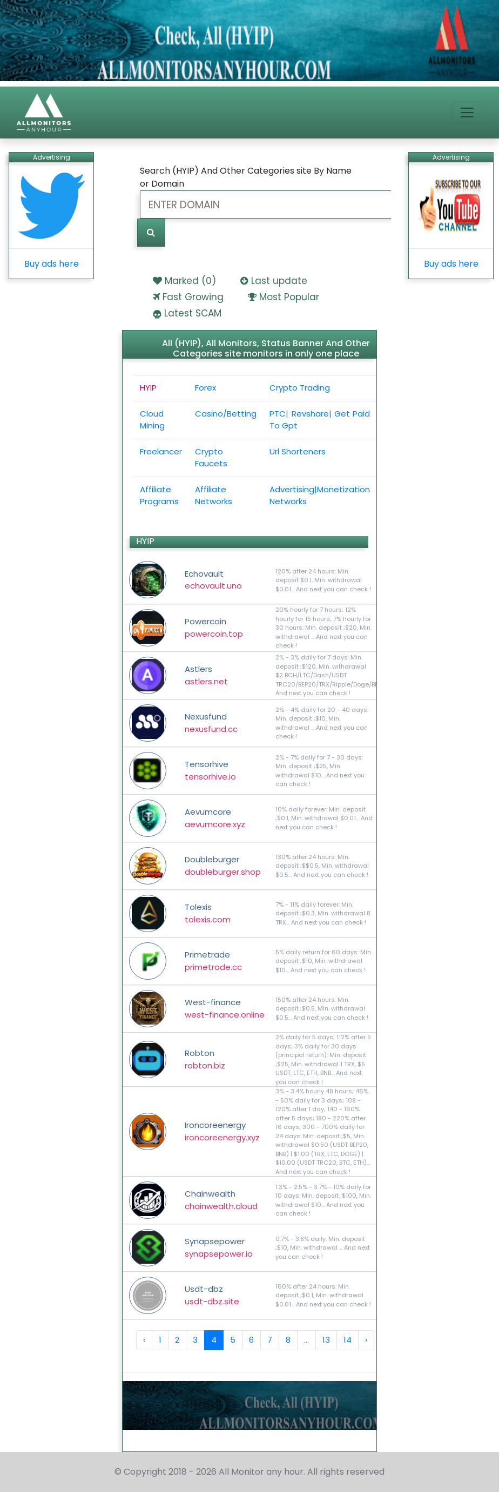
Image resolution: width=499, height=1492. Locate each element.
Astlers (206, 675)
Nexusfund (211, 723)
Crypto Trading (299, 387)
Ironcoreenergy (222, 1131)
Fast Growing (193, 297)
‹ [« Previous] (144, 1339)
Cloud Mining (152, 420)
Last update (279, 280)
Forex (205, 387)
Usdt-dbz (212, 1295)
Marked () (190, 280)
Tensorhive (210, 770)
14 (347, 1339)
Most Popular (289, 297)
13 (326, 1339)
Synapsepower (219, 1247)
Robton (205, 1059)
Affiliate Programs (159, 495)
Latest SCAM (192, 313)
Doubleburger (223, 865)
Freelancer (161, 451)
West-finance (225, 1008)
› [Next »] (366, 1339)
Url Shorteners (297, 451)
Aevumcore (215, 818)
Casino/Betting (226, 413)
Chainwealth (221, 1200)
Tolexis (208, 913)
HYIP (148, 387)
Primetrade (213, 961)
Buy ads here (51, 264)
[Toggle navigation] (467, 112)
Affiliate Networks (213, 495)
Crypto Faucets (211, 458)
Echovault (213, 580)
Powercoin (214, 627)
